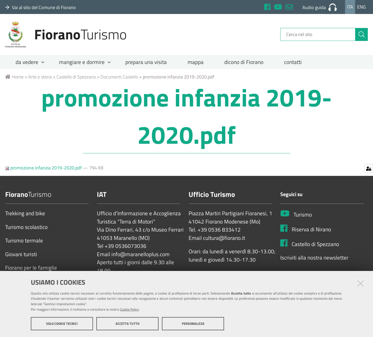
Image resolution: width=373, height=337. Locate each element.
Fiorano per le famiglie (31, 268)
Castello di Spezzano (76, 76)
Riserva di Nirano (311, 229)
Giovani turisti (21, 254)
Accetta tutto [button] (127, 323)
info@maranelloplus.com (140, 254)
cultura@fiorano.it (224, 238)
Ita (350, 6)
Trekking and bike (25, 213)
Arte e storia (40, 76)
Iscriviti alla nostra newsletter (314, 258)
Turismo (302, 215)
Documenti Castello (119, 76)
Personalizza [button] (193, 323)
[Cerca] (361, 34)
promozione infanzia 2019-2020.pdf (44, 167)
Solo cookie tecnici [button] (62, 323)
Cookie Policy (129, 309)
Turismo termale (24, 240)
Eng (361, 6)
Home (14, 76)
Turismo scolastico (26, 227)
